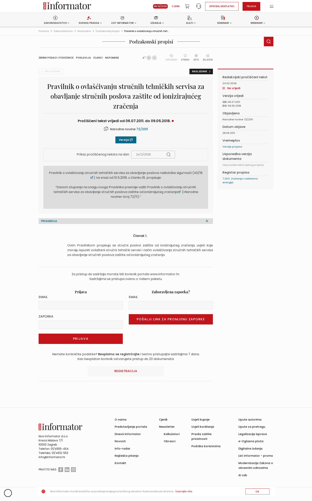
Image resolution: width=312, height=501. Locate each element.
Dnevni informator (128, 434)
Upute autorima (249, 420)
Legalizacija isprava (252, 434)
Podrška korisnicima (205, 446)
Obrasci (169, 441)
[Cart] (187, 6)
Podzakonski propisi (108, 31)
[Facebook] (60, 469)
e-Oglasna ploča (250, 441)
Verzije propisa (232, 147)
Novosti (120, 441)
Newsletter (167, 427)
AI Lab (242, 475)
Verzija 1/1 (126, 140)
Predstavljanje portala (131, 427)
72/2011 (142, 129)
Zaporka (46, 316)
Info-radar (122, 449)
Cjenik (176, 6)
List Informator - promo (255, 456)
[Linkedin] (67, 469)
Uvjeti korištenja (202, 427)
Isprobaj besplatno (221, 6)
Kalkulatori (171, 434)
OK (257, 491)
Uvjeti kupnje (200, 420)
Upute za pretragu (251, 427)
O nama (120, 420)
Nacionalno (84, 31)
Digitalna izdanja (250, 449)
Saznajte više (183, 491)
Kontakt (120, 463)
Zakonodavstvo (63, 31)
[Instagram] (73, 469)
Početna (44, 31)
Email (43, 297)
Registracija (125, 371)
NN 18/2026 (160, 6)
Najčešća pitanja (126, 456)
